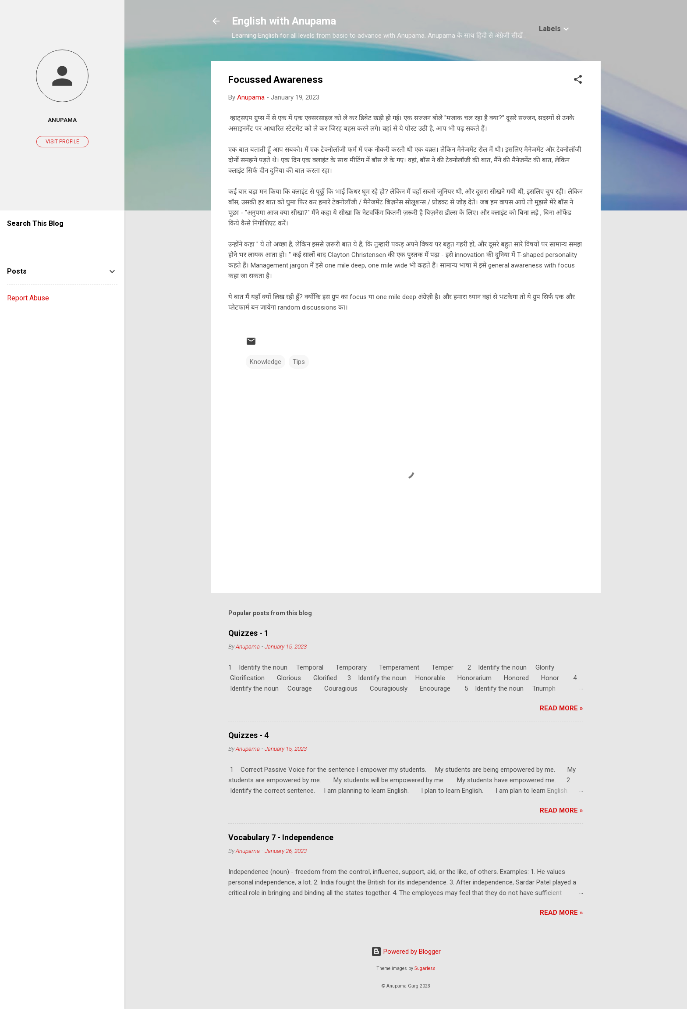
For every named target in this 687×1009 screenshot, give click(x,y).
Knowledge (265, 362)
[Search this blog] (62, 240)
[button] (578, 81)
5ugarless (425, 968)
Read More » (561, 708)
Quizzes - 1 (248, 633)
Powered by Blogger (406, 952)
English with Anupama (284, 21)
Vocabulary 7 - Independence (280, 837)
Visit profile (62, 142)
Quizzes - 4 (248, 735)
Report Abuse (28, 298)
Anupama (62, 119)
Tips (299, 362)
